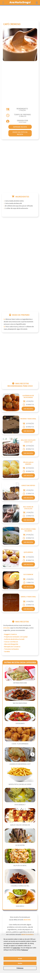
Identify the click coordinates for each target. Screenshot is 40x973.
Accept (20, 958)
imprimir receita (20, 127)
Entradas (6, 628)
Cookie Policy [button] (16, 948)
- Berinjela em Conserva (11, 647)
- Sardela (6, 652)
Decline (20, 963)
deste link (27, 920)
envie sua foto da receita (20, 133)
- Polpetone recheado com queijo (15, 637)
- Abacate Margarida (10, 644)
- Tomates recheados (11, 649)
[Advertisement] (20, 12)
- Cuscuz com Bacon (10, 642)
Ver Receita (28, 409)
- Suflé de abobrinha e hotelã (13, 639)
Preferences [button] (24, 950)
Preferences (20, 968)
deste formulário (27, 934)
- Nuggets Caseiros (10, 634)
